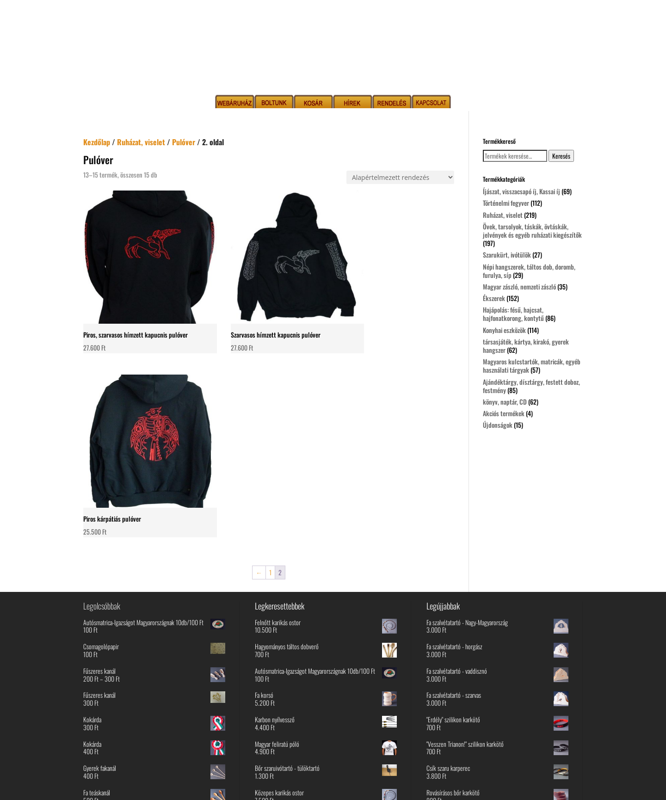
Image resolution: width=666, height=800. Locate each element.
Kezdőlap (96, 142)
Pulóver (183, 142)
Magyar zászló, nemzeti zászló (519, 286)
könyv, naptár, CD (505, 401)
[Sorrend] (400, 177)
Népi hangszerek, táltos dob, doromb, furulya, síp (529, 271)
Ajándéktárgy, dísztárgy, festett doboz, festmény (531, 386)
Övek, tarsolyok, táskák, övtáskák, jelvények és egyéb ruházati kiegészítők (532, 231)
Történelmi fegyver (506, 203)
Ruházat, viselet (141, 142)
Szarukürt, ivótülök (507, 254)
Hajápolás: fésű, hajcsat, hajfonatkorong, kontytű (513, 314)
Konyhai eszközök (504, 330)
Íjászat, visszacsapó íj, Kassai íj (521, 191)
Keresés (561, 155)
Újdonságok (497, 425)
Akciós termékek (503, 413)
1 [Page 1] (270, 366)
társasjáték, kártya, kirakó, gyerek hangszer (526, 346)
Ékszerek (494, 298)
